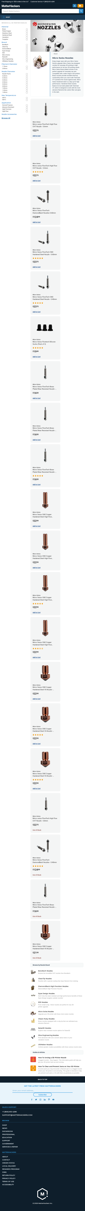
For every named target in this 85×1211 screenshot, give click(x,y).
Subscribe (43, 1095)
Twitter (36, 1099)
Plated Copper (6, 31)
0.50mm (4, 82)
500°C (4, 99)
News (4, 1128)
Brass (4, 29)
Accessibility (8, 1185)
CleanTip (5, 47)
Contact (6, 1160)
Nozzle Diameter (8, 71)
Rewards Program (10, 1169)
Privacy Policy (8, 1178)
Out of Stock (37, 830)
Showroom (7, 1131)
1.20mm (4, 90)
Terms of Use (8, 1181)
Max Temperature (9, 95)
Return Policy (8, 1175)
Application (6, 103)
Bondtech (5, 44)
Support (6, 1141)
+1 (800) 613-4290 (49, 1)
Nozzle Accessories (9, 114)
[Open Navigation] (6, 17)
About (5, 1157)
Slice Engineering (7, 59)
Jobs (4, 1172)
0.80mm (4, 86)
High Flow (5, 111)
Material (5, 27)
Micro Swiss (6, 55)
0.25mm (4, 78)
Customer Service (36, 1)
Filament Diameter (9, 64)
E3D (3, 53)
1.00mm (4, 88)
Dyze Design (6, 51)
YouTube (53, 1099)
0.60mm (4, 84)
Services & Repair (10, 1147)
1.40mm (4, 92)
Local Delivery (9, 1166)
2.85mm (4, 68)
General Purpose (7, 105)
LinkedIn (45, 1099)
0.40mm (4, 80)
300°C (4, 97)
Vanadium (5, 37)
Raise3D (5, 57)
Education (7, 1138)
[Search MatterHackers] (81, 11)
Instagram (40, 1099)
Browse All (6, 118)
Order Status (8, 1163)
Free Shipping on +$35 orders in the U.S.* (15, 1)
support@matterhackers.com (17, 1115)
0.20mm (4, 76)
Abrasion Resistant (8, 107)
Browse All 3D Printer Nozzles (14, 23)
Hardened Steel (7, 35)
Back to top (42, 1079)
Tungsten (5, 39)
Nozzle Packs (6, 74)
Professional (8, 1134)
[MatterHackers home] (42, 1194)
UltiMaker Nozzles (8, 61)
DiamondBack (6, 49)
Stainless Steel (7, 33)
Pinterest (49, 1099)
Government (8, 1144)
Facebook (32, 1099)
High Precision (6, 109)
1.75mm (4, 66)
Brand (55, 54)
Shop (4, 1125)
